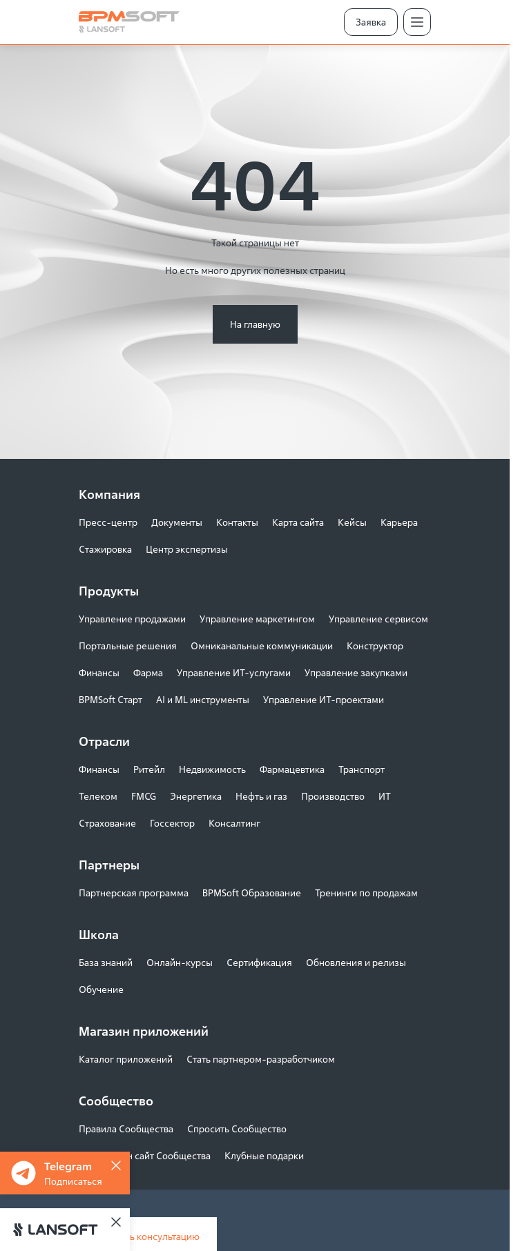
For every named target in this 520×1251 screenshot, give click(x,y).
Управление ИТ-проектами (323, 699)
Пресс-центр (108, 522)
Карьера (399, 522)
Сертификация (259, 962)
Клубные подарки (264, 1155)
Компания (109, 494)
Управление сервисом (378, 618)
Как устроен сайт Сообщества (145, 1155)
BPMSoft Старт (110, 699)
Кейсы (352, 522)
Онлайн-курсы (179, 962)
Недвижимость (212, 769)
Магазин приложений (144, 1030)
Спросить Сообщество (237, 1128)
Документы (176, 522)
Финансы (99, 672)
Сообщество (116, 1100)
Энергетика (196, 795)
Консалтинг (234, 822)
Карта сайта (298, 522)
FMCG (143, 795)
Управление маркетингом (257, 618)
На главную (255, 324)
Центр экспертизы (187, 548)
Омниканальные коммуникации (262, 645)
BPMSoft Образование (251, 892)
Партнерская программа (134, 892)
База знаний (106, 962)
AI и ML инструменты (202, 699)
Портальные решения (128, 645)
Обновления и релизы (356, 962)
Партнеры (109, 864)
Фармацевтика (292, 769)
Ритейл (149, 769)
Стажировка (105, 548)
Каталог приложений (126, 1058)
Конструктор (375, 645)
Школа (99, 934)
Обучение (101, 989)
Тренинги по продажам (366, 892)
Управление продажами (132, 618)
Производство (333, 795)
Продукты (109, 590)
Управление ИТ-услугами (234, 672)
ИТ (384, 795)
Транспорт (361, 769)
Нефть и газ (261, 795)
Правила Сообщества (126, 1128)
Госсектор (172, 822)
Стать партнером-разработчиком (260, 1058)
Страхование (107, 822)
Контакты (237, 522)
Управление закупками (356, 672)
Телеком (98, 795)
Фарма (148, 672)
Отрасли (104, 741)
